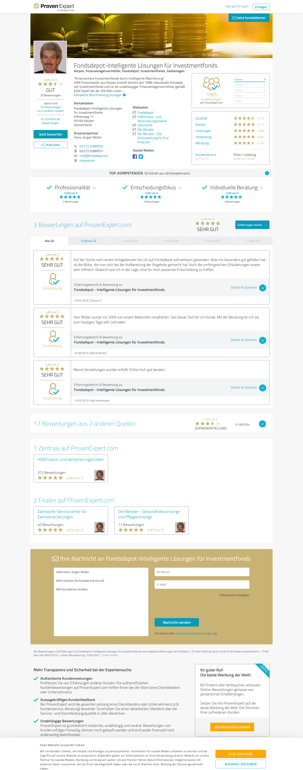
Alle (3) (49, 240)
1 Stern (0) (253, 241)
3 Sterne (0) (171, 241)
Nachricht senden (177, 622)
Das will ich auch (237, 6)
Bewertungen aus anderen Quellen (50, 109)
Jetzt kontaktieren (249, 17)
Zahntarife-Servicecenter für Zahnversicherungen (62, 514)
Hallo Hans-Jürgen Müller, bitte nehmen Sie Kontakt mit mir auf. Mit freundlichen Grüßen (101, 602)
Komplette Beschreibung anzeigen (99, 95)
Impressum (47, 751)
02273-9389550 (91, 146)
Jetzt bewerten (50, 134)
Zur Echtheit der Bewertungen (50, 121)
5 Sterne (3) (88, 241)
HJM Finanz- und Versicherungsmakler (70, 459)
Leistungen (203, 130)
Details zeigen (180, 762)
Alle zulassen (240, 727)
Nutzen (201, 124)
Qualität (201, 118)
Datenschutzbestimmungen (75, 751)
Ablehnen (241, 750)
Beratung (202, 143)
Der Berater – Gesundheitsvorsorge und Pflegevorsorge (149, 514)
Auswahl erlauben (241, 737)
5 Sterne (238, 79)
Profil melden (110, 655)
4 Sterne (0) (130, 241)
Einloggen (261, 7)
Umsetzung (204, 137)
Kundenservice (206, 154)
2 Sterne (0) (212, 241)
